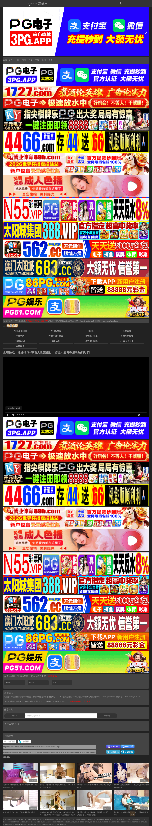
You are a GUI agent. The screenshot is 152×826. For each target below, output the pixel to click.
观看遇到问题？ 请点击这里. (80, 701)
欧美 (30, 60)
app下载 (32, 3)
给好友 (14, 716)
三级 (37, 60)
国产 (10, 60)
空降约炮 (20, 336)
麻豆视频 (127, 331)
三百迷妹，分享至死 (32, 716)
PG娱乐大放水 (127, 341)
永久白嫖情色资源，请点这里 (37, 321)
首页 (5, 60)
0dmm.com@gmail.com (110, 321)
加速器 (8, 682)
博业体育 (56, 341)
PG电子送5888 (20, 331)
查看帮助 (52, 676)
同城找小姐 (20, 341)
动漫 (44, 60)
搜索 (51, 60)
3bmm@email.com (86, 321)
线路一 (31, 682)
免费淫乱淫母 (91, 336)
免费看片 (20, 346)
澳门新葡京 (56, 331)
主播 (17, 60)
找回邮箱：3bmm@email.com (54, 701)
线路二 (55, 682)
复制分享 (107, 716)
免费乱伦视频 (127, 336)
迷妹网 (43, 3)
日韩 (24, 60)
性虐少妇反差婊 (56, 336)
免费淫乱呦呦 (91, 341)
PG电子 (91, 331)
